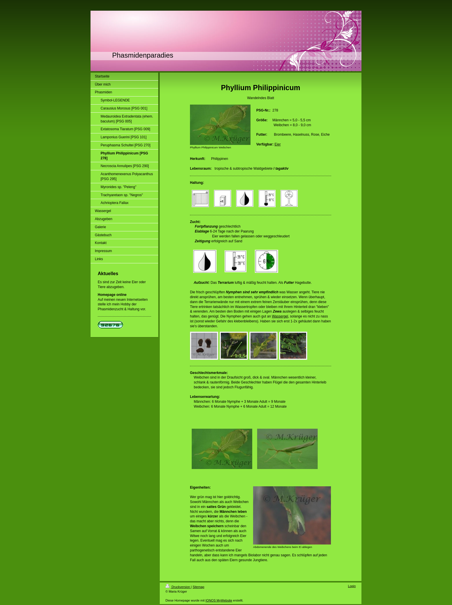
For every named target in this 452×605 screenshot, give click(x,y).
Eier (277, 144)
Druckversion (178, 587)
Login (352, 586)
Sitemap (198, 587)
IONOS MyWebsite (219, 600)
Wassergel (280, 316)
